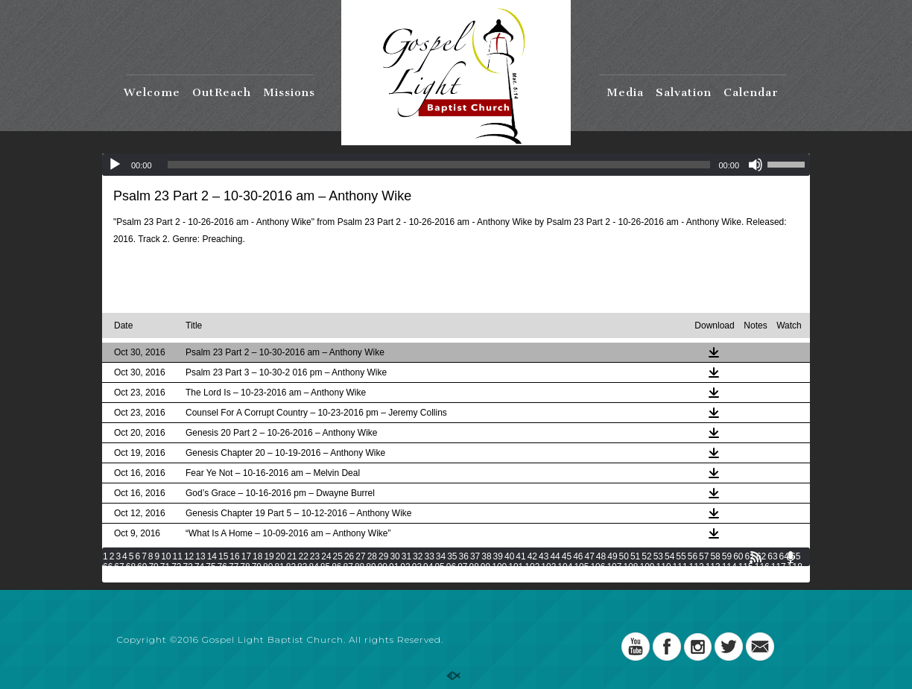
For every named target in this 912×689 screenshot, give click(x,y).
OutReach (221, 92)
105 (581, 567)
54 (669, 556)
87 (348, 567)
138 (422, 577)
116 (762, 567)
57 (704, 556)
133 (339, 577)
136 (389, 577)
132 (323, 577)
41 (520, 556)
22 (303, 556)
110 (663, 567)
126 (225, 577)
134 (356, 577)
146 (553, 577)
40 (509, 556)
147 (570, 577)
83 (302, 567)
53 (658, 556)
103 (548, 567)
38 (486, 556)
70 (153, 567)
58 (715, 556)
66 (108, 567)
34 (441, 556)
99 (485, 567)
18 (257, 556)
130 (290, 577)
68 (131, 567)
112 (696, 567)
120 (126, 577)
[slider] (439, 164)
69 (142, 567)
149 (602, 577)
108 (630, 567)
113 (713, 567)
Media (625, 92)
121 (143, 577)
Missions (289, 92)
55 (680, 556)
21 (292, 556)
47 (589, 556)
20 (280, 556)
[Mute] (755, 164)
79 (257, 567)
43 (543, 556)
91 (394, 567)
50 (624, 556)
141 (471, 577)
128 (257, 577)
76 (222, 567)
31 (406, 556)
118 (795, 567)
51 (635, 556)
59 (727, 556)
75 (210, 567)
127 (241, 577)
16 (234, 556)
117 (778, 567)
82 (291, 567)
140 (455, 577)
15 (223, 556)
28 (372, 556)
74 (199, 567)
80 (268, 567)
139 (438, 577)
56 (692, 556)
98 (474, 567)
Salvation (684, 92)
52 (646, 556)
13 (200, 556)
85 (325, 567)
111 (680, 567)
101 (515, 567)
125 (208, 577)
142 (488, 577)
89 (371, 567)
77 (233, 567)
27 (360, 556)
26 (349, 556)
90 (382, 567)
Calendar (751, 92)
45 (566, 556)
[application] (456, 164)
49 (612, 556)
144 (520, 577)
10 (166, 556)
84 (313, 567)
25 (338, 556)
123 (175, 577)
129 (274, 577)
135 (373, 577)
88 (359, 567)
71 (165, 567)
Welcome (152, 92)
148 (586, 577)
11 (178, 556)
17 (246, 556)
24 (326, 556)
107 (614, 567)
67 (119, 567)
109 (647, 567)
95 (439, 567)
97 (462, 567)
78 (245, 567)
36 (464, 556)
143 (504, 577)
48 (601, 556)
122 (159, 577)
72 (176, 567)
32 (417, 556)
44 (555, 556)
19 (268, 556)
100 (499, 567)
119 (110, 577)
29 (383, 556)
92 (405, 567)
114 (729, 567)
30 (394, 556)
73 (188, 567)
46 (578, 556)
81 (279, 567)
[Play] (114, 164)
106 (597, 567)
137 (406, 577)
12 (189, 556)
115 (745, 567)
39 (498, 556)
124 (192, 577)
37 (475, 556)
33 (429, 556)
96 (451, 567)
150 (619, 577)
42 (532, 556)
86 (336, 567)
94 (428, 567)
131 (307, 577)
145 (537, 577)
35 (452, 556)
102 (532, 567)
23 (315, 556)
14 (212, 556)
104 (564, 567)
